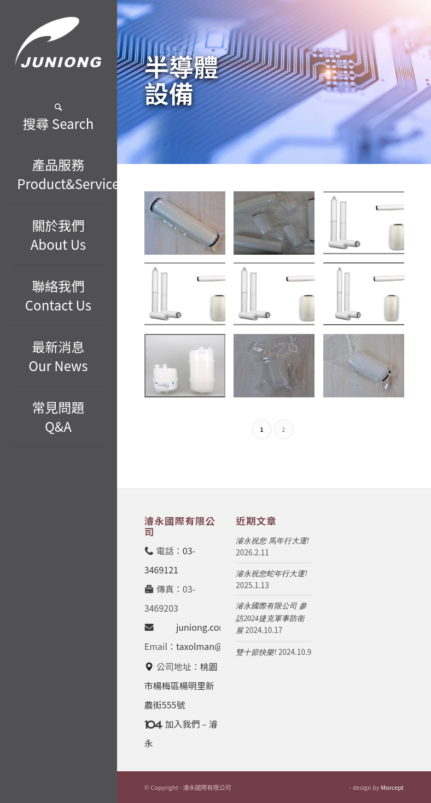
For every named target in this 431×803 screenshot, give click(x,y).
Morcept (392, 787)
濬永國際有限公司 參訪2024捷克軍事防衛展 (271, 618)
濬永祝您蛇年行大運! (271, 574)
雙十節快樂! (256, 652)
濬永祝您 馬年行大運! (272, 541)
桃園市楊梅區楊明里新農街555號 (181, 685)
